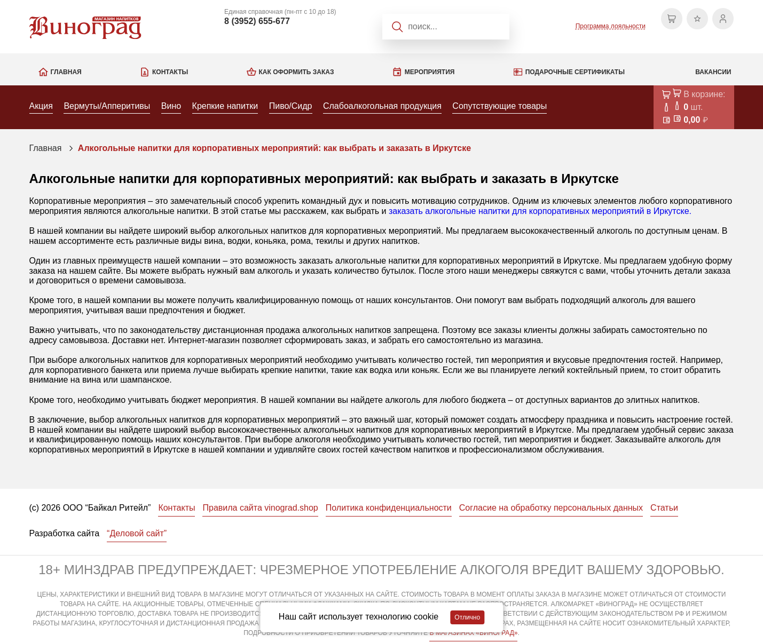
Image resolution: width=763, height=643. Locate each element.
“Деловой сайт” (137, 533)
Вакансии (713, 72)
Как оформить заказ (296, 72)
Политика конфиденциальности (389, 507)
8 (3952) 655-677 (257, 21)
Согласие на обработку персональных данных (551, 507)
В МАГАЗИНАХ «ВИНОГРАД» (473, 633)
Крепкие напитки (225, 105)
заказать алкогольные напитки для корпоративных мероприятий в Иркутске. (540, 211)
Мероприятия (430, 72)
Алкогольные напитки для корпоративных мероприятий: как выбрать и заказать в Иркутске (274, 148)
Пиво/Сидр (290, 105)
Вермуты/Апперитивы (107, 105)
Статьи (664, 507)
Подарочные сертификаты (575, 72)
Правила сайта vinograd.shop (260, 507)
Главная (66, 72)
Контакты (170, 72)
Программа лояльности (611, 26)
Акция (41, 105)
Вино (171, 105)
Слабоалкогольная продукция (382, 105)
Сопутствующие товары (499, 105)
